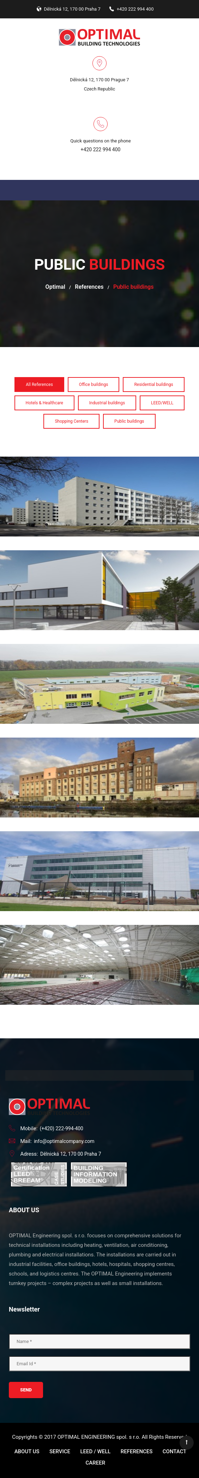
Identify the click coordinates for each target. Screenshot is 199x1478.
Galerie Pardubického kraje (99, 734)
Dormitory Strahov (99, 453)
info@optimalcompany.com (64, 1141)
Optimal (55, 286)
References (89, 286)
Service (59, 1451)
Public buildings (129, 421)
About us (27, 1451)
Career (95, 1463)
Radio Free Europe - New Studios (99, 827)
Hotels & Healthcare (44, 402)
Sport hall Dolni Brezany (99, 921)
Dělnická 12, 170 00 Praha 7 (70, 1154)
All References (39, 384)
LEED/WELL (162, 402)
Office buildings (93, 384)
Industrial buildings (107, 402)
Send (26, 1389)
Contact (175, 1451)
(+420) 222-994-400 (61, 1128)
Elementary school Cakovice (99, 546)
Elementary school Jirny (99, 640)
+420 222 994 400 (101, 149)
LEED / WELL (95, 1451)
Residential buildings (153, 384)
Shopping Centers (71, 421)
